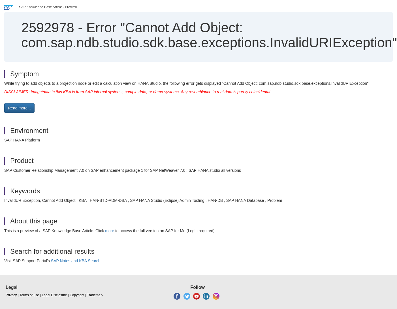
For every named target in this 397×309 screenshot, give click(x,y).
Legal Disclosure (54, 295)
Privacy (11, 295)
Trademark (95, 295)
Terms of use (29, 295)
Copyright (77, 295)
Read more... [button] (19, 108)
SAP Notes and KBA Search (76, 261)
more (109, 230)
